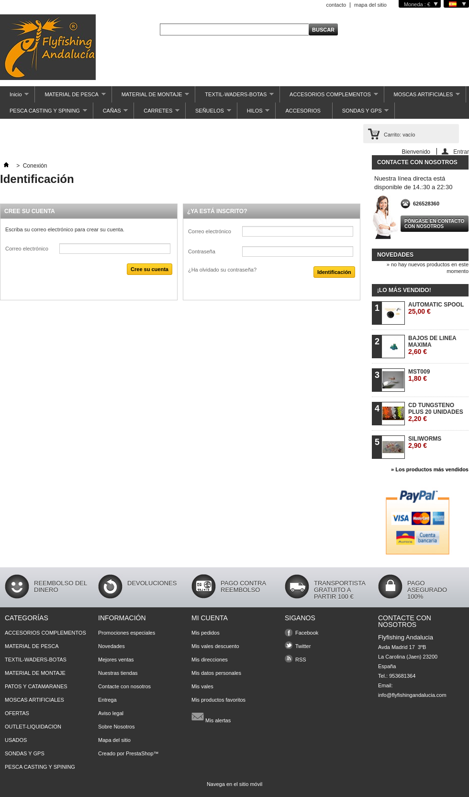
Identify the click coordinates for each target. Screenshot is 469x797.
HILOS (253, 113)
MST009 (419, 375)
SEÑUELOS (208, 113)
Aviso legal (110, 713)
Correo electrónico (26, 248)
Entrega (107, 700)
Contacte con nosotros (124, 686)
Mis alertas (211, 716)
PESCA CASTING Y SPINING (43, 113)
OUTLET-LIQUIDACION (33, 726)
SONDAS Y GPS (361, 113)
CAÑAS (110, 113)
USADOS (16, 740)
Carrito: (399, 134)
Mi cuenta (209, 618)
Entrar (461, 151)
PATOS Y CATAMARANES (36, 686)
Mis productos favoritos (218, 700)
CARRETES (156, 113)
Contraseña (201, 251)
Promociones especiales (126, 633)
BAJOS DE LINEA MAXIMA (432, 345)
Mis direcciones (209, 659)
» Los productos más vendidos (430, 469)
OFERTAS (17, 713)
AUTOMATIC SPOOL (436, 308)
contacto (336, 5)
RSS (300, 659)
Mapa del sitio (114, 740)
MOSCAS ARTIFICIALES (422, 96)
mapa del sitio (370, 5)
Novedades (395, 254)
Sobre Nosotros (116, 726)
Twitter (303, 646)
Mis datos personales (216, 673)
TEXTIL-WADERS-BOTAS (234, 96)
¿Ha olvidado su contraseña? (222, 270)
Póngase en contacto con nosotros (434, 223)
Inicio (14, 96)
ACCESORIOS (302, 111)
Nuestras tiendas (118, 673)
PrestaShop (139, 753)
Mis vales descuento (215, 646)
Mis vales (202, 686)
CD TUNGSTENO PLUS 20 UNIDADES (435, 412)
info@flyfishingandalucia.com (412, 695)
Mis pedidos (205, 633)
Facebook (306, 633)
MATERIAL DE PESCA (70, 96)
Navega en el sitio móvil (234, 784)
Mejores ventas (116, 659)
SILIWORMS (424, 442)
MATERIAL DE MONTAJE (151, 96)
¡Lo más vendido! (404, 290)
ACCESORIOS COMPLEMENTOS (329, 96)
